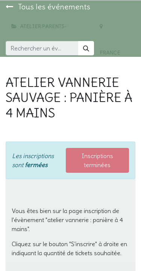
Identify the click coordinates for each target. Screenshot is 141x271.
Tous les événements (48, 6)
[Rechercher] (86, 48)
